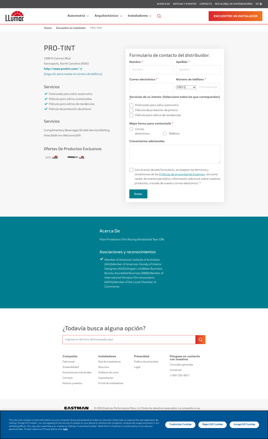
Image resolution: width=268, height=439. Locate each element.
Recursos (103, 367)
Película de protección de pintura (156, 110)
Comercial (175, 370)
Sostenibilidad (71, 367)
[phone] (208, 87)
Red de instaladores (109, 362)
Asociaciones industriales (77, 372)
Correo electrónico (143, 79)
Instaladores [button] (139, 16)
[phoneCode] (186, 87)
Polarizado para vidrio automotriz (157, 105)
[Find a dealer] (235, 16)
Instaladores (107, 356)
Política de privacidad (146, 362)
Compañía (70, 356)
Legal (137, 367)
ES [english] (259, 4)
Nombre (136, 62)
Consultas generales (181, 365)
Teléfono (174, 133)
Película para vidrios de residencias (158, 115)
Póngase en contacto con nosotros (185, 358)
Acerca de (163, 4)
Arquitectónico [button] (108, 16)
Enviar (138, 194)
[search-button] (200, 339)
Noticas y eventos (184, 4)
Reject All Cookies (212, 424)
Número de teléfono (191, 79)
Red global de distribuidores (234, 4)
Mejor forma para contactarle (151, 123)
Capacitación (106, 378)
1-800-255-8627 (179, 375)
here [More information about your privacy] (65, 429)
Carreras (68, 378)
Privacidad (141, 356)
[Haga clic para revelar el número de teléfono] (73, 74)
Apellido (182, 62)
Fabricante (69, 362)
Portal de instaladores (110, 383)
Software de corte (108, 372)
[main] (134, 425)
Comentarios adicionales (147, 141)
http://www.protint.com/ (63, 69)
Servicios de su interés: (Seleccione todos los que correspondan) (174, 99)
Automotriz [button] (78, 16)
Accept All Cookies (244, 424)
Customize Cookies (180, 424)
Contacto (206, 4)
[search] (159, 16)
